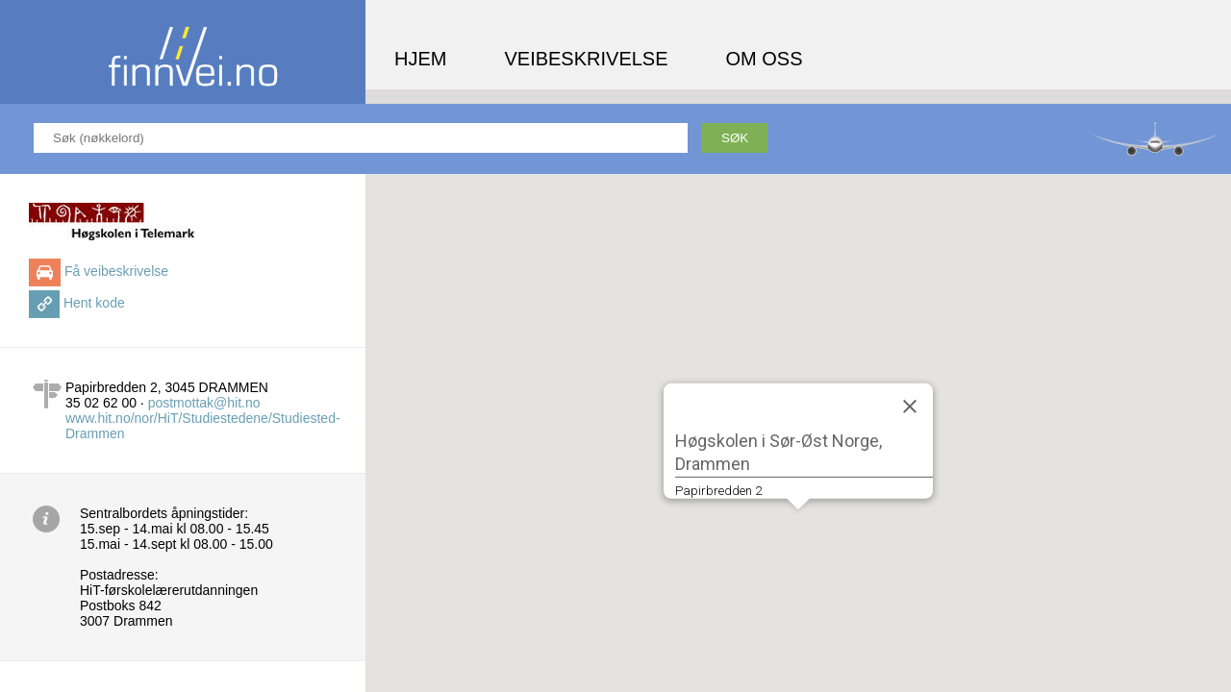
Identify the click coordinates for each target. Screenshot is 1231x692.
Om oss (764, 58)
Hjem (420, 58)
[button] (798, 527)
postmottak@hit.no (204, 402)
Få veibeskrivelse (116, 271)
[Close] (910, 406)
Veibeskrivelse (585, 58)
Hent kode (94, 302)
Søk (734, 138)
